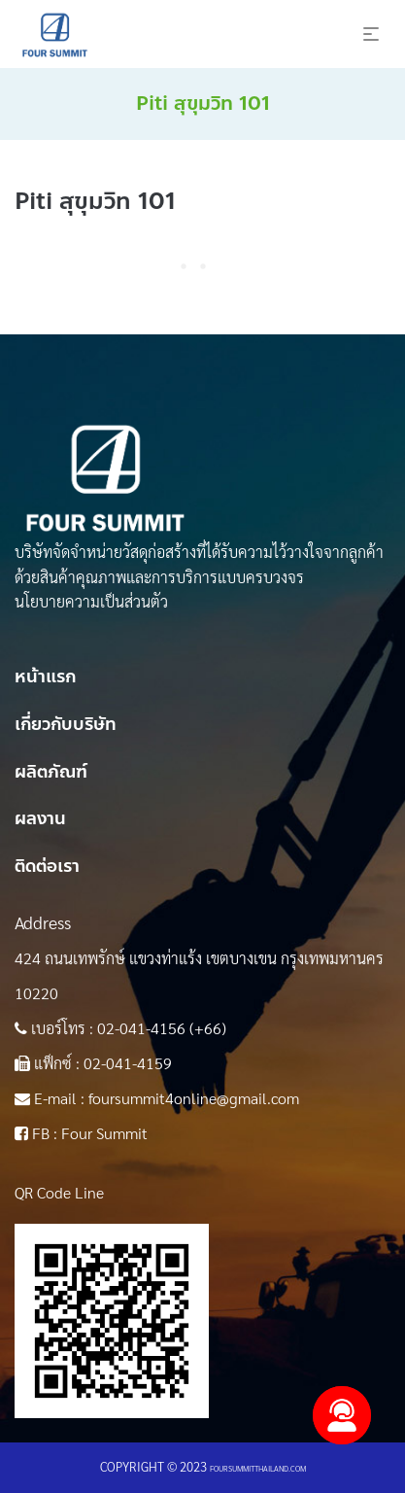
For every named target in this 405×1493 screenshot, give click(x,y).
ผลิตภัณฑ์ (51, 771)
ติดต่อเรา (47, 866)
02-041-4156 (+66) (161, 1028)
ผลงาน (40, 818)
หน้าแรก (45, 676)
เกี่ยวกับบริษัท (66, 724)
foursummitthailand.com (258, 1468)
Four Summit (104, 1133)
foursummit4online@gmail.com (193, 1098)
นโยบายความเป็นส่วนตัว (91, 601)
